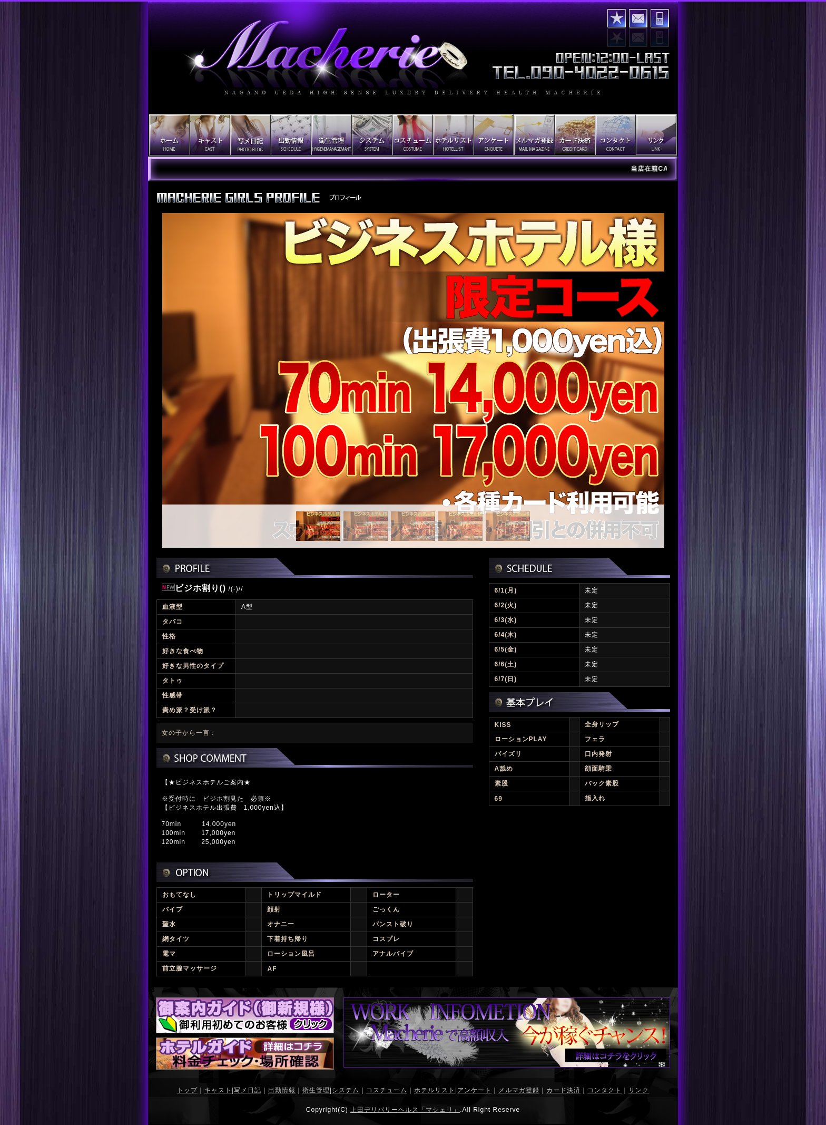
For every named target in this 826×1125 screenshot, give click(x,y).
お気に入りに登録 (616, 18)
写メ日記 (247, 1090)
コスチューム (386, 1090)
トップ (187, 1090)
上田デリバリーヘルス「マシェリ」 (405, 1109)
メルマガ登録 (518, 1090)
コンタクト (638, 18)
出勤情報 (282, 1090)
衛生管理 (316, 1090)
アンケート (474, 1090)
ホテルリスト (434, 1090)
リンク (638, 1090)
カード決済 (563, 1090)
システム (345, 1090)
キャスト (218, 1090)
